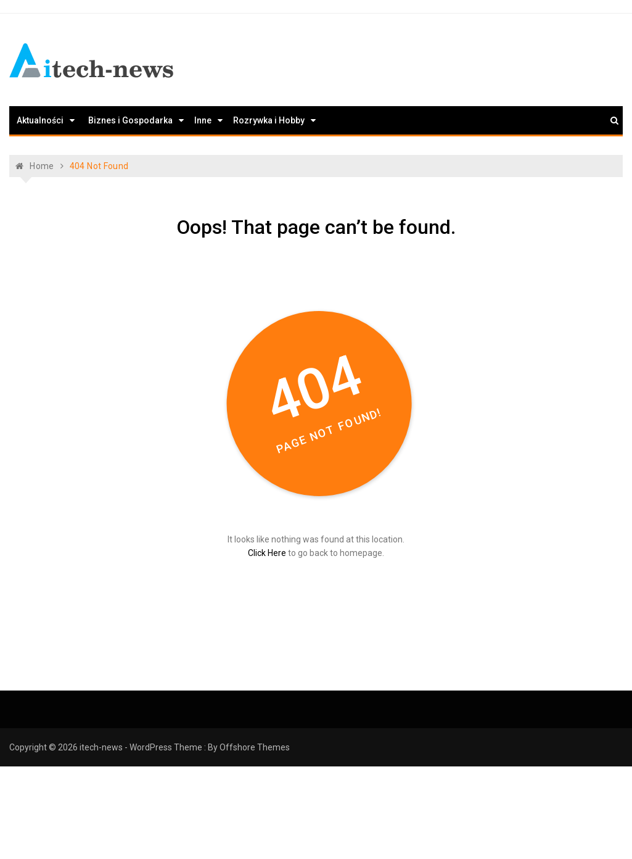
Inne (202, 120)
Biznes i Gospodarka (130, 120)
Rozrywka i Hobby (269, 120)
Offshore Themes (255, 747)
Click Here (267, 553)
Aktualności (40, 120)
